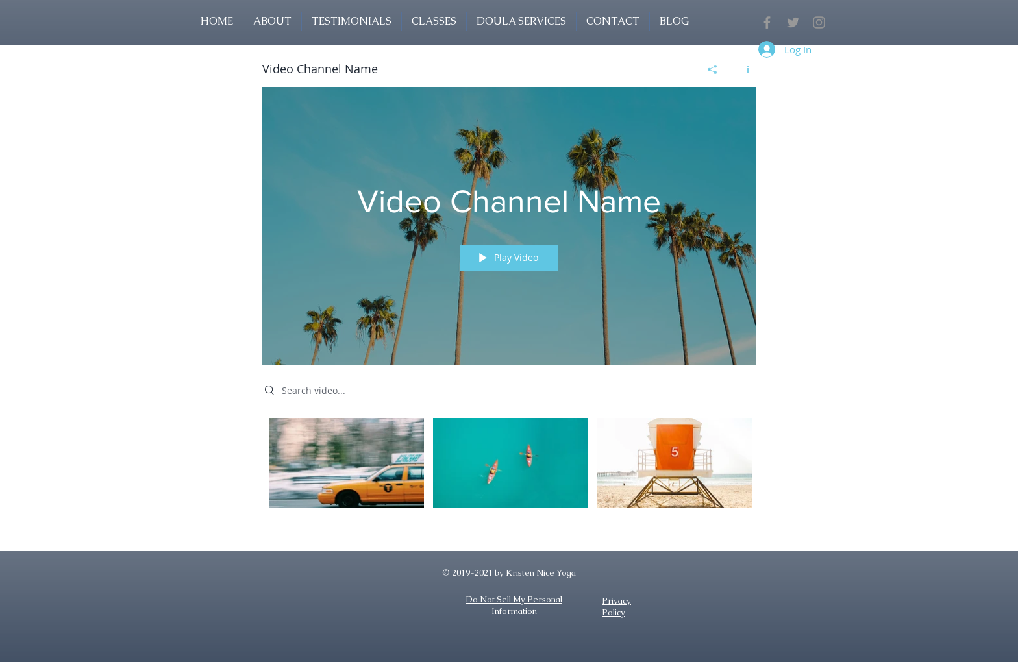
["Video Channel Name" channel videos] (509, 472)
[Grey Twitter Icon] (793, 22)
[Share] (712, 69)
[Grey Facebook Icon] (767, 22)
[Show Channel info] (743, 69)
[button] (434, 21)
